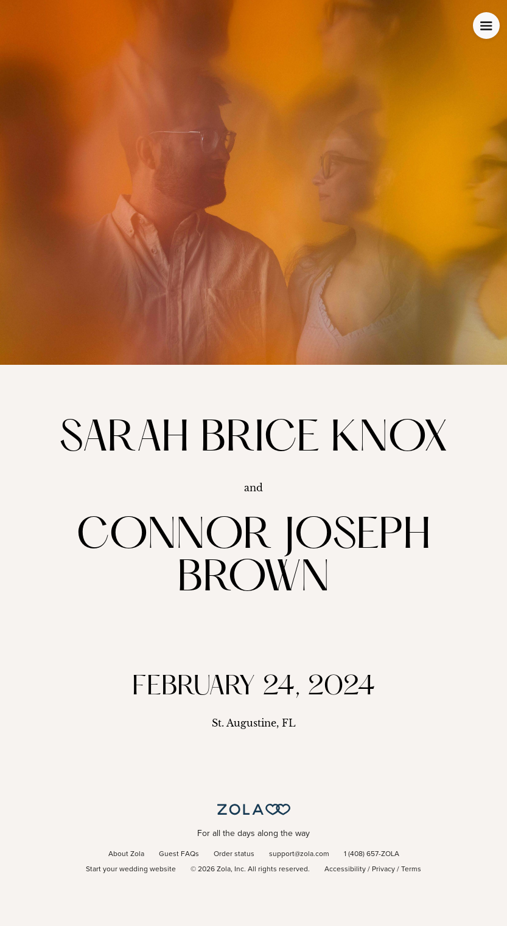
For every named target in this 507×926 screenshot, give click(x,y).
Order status (234, 854)
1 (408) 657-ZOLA (371, 854)
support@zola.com (299, 854)
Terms (411, 869)
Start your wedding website (131, 869)
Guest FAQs (179, 854)
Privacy (383, 869)
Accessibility (345, 869)
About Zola (126, 854)
